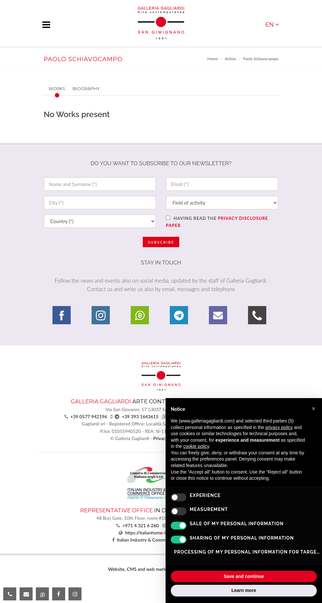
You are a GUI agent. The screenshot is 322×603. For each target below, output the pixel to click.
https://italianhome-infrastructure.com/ (164, 532)
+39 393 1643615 (140, 416)
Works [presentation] (57, 88)
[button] (313, 408)
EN (272, 24)
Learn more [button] (243, 590)
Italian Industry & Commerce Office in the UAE (163, 540)
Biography (86, 88)
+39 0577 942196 (88, 416)
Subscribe (161, 242)
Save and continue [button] (244, 576)
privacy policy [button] (279, 427)
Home (212, 58)
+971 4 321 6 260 (140, 525)
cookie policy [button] (196, 446)
